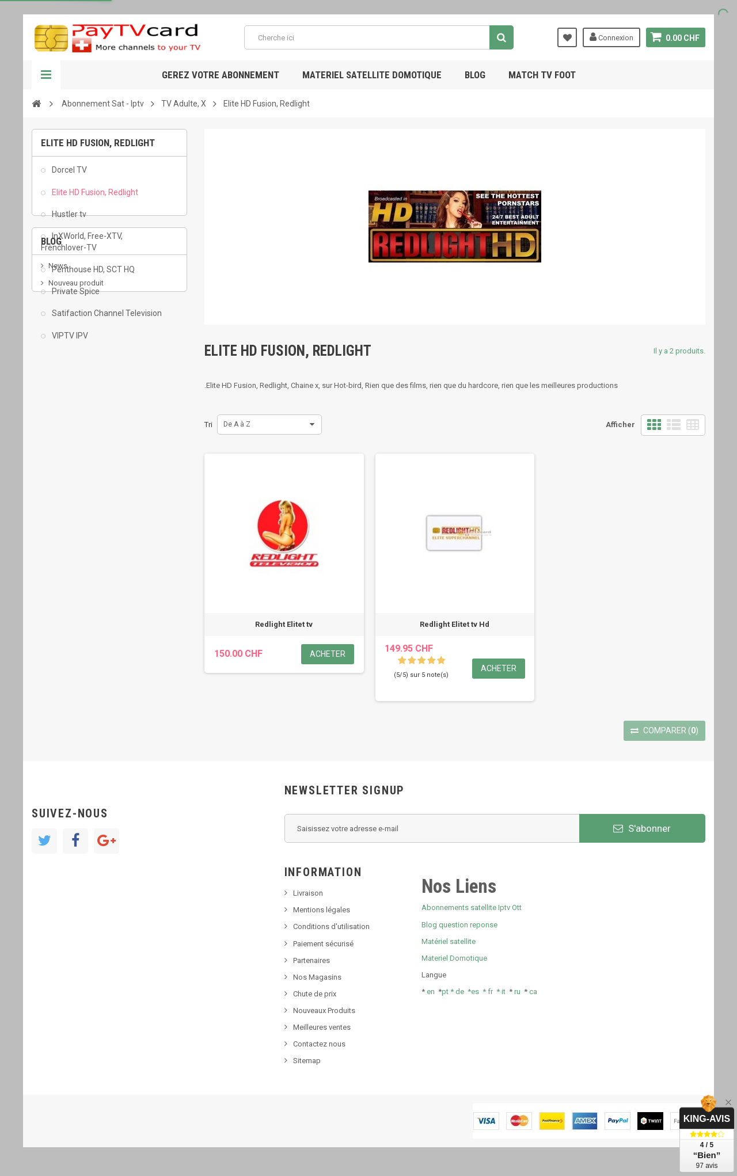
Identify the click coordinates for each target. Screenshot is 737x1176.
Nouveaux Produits (324, 1010)
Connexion (611, 37)
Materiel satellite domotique (372, 75)
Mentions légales (321, 909)
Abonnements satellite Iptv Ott (471, 907)
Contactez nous (319, 1044)
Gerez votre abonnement (220, 75)
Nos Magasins (317, 977)
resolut (59, 504)
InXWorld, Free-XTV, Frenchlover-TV (82, 248)
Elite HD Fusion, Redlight (94, 198)
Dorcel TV (68, 176)
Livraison (308, 893)
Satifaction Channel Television (106, 319)
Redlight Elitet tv (284, 624)
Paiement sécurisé (323, 943)
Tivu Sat (61, 487)
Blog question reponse (459, 924)
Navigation (46, 74)
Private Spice (75, 297)
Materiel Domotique (454, 958)
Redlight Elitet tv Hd (454, 624)
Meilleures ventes (322, 1027)
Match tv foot (542, 75)
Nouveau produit (76, 435)
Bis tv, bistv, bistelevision (89, 470)
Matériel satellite (448, 941)
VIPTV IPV (69, 341)
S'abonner (642, 828)
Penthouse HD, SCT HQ (92, 275)
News (57, 417)
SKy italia (63, 452)
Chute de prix (314, 993)
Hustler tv (68, 219)
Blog (475, 75)
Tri (208, 424)
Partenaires (311, 960)
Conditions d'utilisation (331, 926)
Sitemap (307, 1060)
